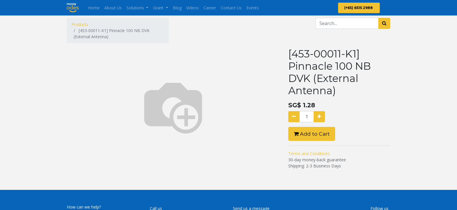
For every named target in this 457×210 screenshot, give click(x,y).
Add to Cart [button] (312, 134)
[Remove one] (294, 116)
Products (79, 24)
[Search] (384, 23)
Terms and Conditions (309, 153)
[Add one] (319, 116)
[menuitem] (94, 7)
